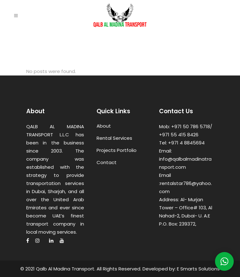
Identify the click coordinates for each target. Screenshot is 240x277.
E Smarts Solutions (198, 268)
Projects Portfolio (117, 150)
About (104, 126)
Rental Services (114, 138)
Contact (107, 162)
